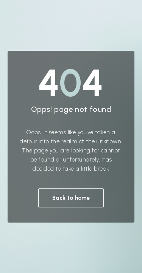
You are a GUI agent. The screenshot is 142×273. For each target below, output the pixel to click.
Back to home (71, 198)
